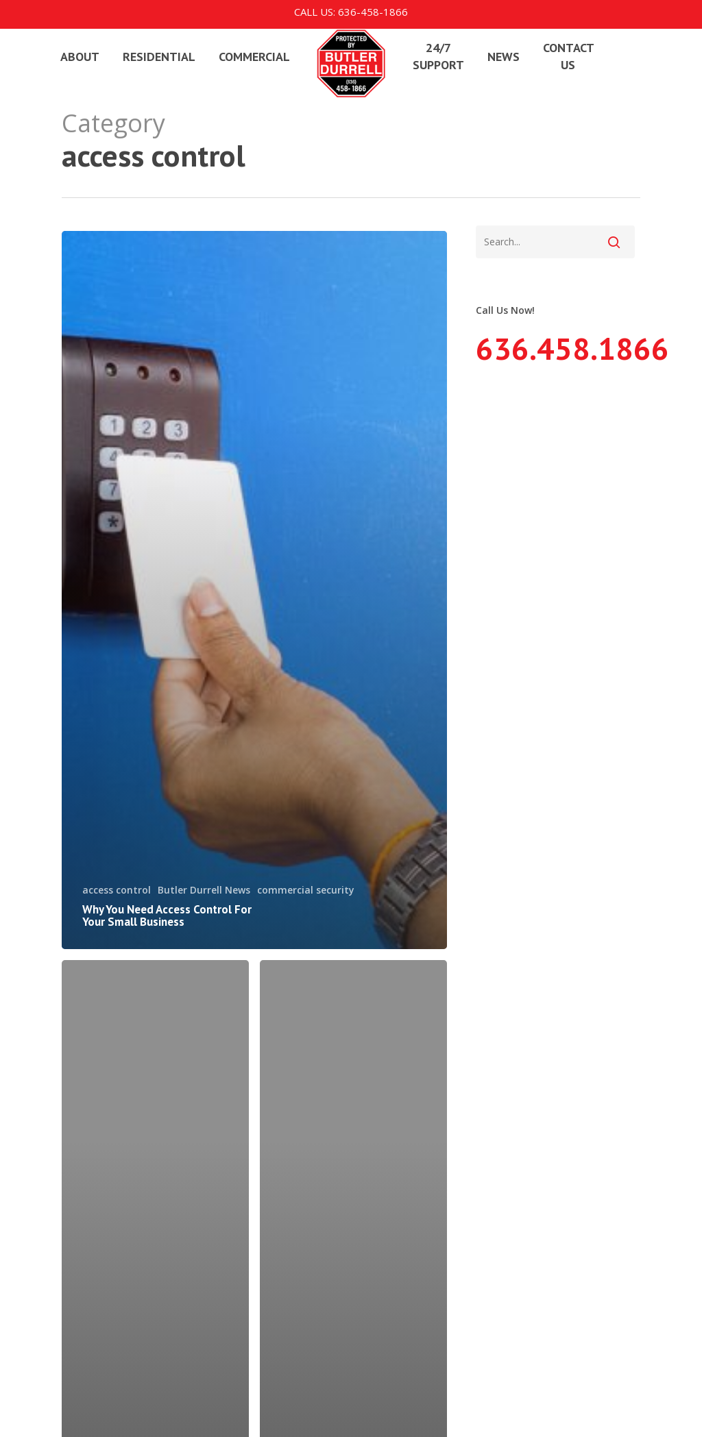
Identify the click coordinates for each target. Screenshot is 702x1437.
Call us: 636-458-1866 (351, 12)
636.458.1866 (572, 348)
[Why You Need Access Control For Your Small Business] (254, 590)
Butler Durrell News (204, 889)
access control (116, 889)
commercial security (305, 889)
